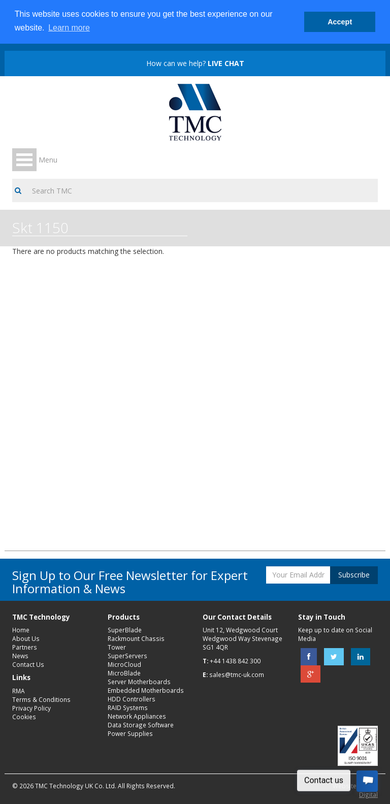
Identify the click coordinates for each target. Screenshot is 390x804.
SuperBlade (125, 630)
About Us (26, 638)
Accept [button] (340, 22)
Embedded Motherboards (146, 690)
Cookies (24, 717)
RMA (18, 691)
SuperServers (127, 656)
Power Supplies (130, 733)
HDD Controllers (131, 699)
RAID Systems (128, 707)
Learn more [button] (69, 27)
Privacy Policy (31, 708)
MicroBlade (124, 673)
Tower (117, 647)
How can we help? (195, 63)
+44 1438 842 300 (235, 661)
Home (20, 630)
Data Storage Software (141, 725)
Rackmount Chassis (136, 638)
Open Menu (24, 159)
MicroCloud (124, 664)
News (20, 656)
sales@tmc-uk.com (236, 674)
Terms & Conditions (41, 699)
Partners (24, 647)
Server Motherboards (139, 682)
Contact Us (28, 664)
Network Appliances (137, 716)
